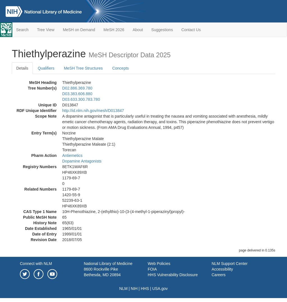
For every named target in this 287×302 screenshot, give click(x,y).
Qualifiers (46, 68)
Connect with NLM (36, 263)
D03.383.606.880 (77, 93)
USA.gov (160, 288)
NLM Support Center (229, 263)
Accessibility (222, 269)
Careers (219, 275)
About (138, 30)
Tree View (45, 30)
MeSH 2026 (113, 30)
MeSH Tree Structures (83, 68)
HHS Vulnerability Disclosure (173, 275)
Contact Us (191, 30)
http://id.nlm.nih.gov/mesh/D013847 (93, 110)
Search (22, 30)
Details (22, 68)
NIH (134, 288)
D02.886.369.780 (77, 88)
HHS (145, 288)
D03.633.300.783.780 (81, 99)
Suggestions (162, 30)
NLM (123, 288)
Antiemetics (72, 155)
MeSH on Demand (79, 30)
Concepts (120, 68)
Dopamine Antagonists (81, 161)
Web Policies (159, 263)
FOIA (152, 269)
